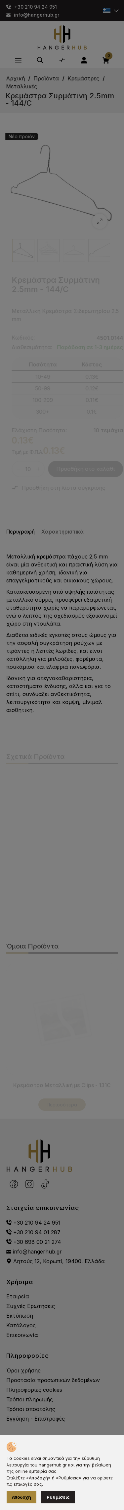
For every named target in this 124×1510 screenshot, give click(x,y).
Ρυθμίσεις (58, 1497)
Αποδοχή (21, 1497)
